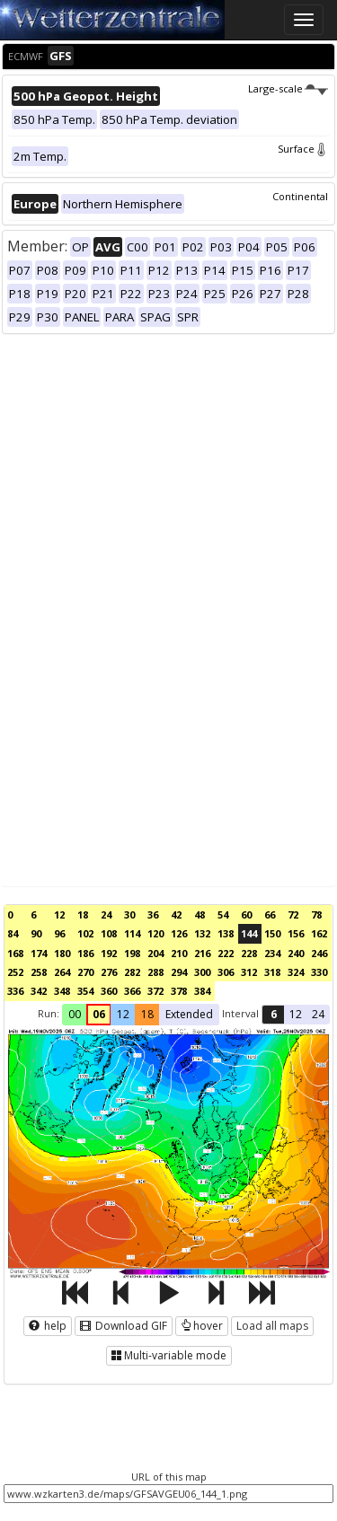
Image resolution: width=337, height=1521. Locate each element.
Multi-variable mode (168, 1355)
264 (62, 972)
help (48, 1325)
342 (39, 991)
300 (202, 972)
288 (155, 972)
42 (176, 914)
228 (249, 953)
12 (59, 914)
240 (296, 953)
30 (129, 914)
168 (15, 953)
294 (179, 972)
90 (36, 933)
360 (109, 991)
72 (293, 914)
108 (109, 933)
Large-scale (288, 88)
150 (272, 933)
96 (59, 933)
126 (179, 933)
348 (62, 991)
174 (39, 953)
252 (15, 972)
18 (82, 914)
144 (249, 933)
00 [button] (74, 1014)
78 (316, 914)
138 (225, 933)
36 (152, 914)
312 (249, 972)
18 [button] (147, 1014)
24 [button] (318, 1014)
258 (39, 972)
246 (319, 953)
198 (132, 953)
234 (272, 953)
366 (132, 991)
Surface (303, 148)
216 (202, 953)
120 (155, 933)
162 (319, 933)
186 (85, 953)
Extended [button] (189, 1014)
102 (85, 933)
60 (246, 914)
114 (132, 933)
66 (269, 914)
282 (132, 972)
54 (222, 914)
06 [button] (99, 1014)
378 (179, 991)
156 (296, 933)
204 (155, 953)
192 (109, 953)
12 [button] (123, 1014)
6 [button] (273, 1014)
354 (85, 991)
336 (15, 991)
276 (109, 972)
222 (225, 953)
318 (272, 972)
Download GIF (123, 1325)
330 (319, 972)
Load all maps (272, 1325)
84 (12, 933)
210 (179, 953)
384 (202, 991)
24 (106, 914)
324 (296, 972)
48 (199, 914)
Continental (300, 196)
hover (202, 1325)
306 (225, 972)
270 (85, 972)
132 (202, 933)
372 (155, 991)
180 (62, 953)
